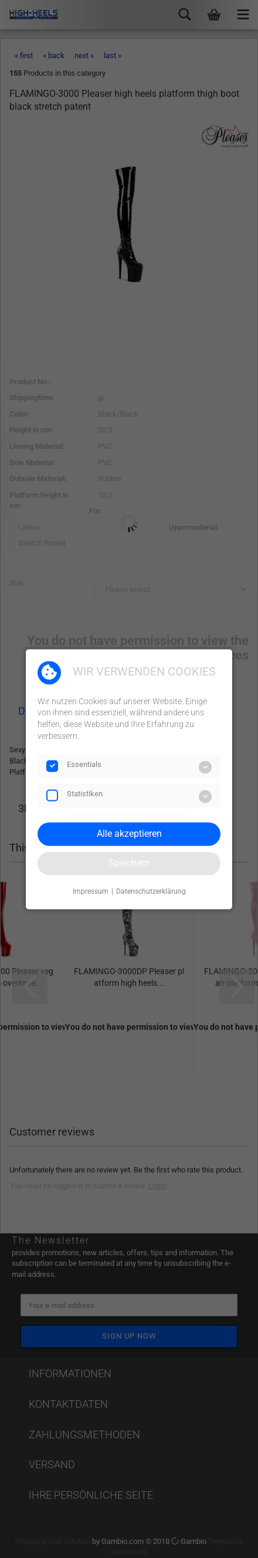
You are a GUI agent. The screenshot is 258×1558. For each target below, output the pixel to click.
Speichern (129, 862)
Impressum (90, 892)
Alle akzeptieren (129, 833)
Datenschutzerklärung (151, 892)
